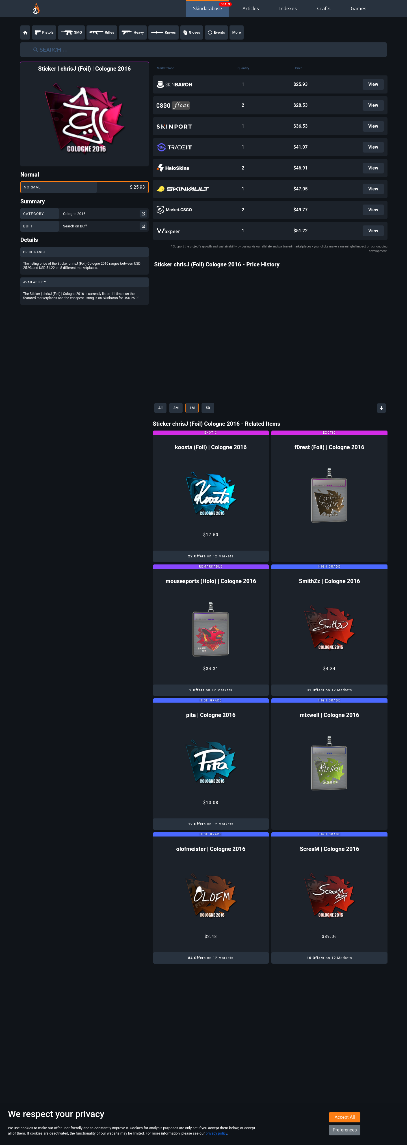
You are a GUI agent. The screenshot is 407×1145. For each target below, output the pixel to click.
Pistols (44, 32)
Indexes (288, 8)
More (236, 32)
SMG (71, 32)
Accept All (345, 1117)
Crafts (323, 8)
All (161, 408)
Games (358, 8)
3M (177, 408)
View (373, 84)
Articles (251, 8)
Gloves (191, 32)
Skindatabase (207, 8)
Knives (163, 32)
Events (216, 32)
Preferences (345, 1130)
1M (195, 408)
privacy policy (216, 1133)
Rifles (101, 32)
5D (211, 408)
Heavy (133, 32)
